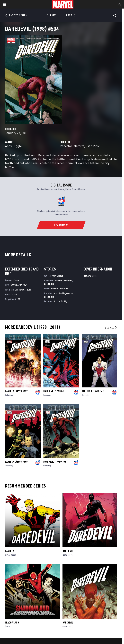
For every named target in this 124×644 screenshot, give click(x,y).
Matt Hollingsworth (63, 293)
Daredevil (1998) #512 (16, 391)
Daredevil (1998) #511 (54, 391)
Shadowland (12, 622)
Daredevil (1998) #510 (93, 391)
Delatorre (9, 395)
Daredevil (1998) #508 (54, 461)
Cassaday (47, 395)
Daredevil (10, 551)
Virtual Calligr (61, 301)
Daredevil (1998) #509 (16, 461)
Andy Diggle (13, 146)
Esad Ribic (93, 146)
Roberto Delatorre (72, 146)
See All (111, 327)
